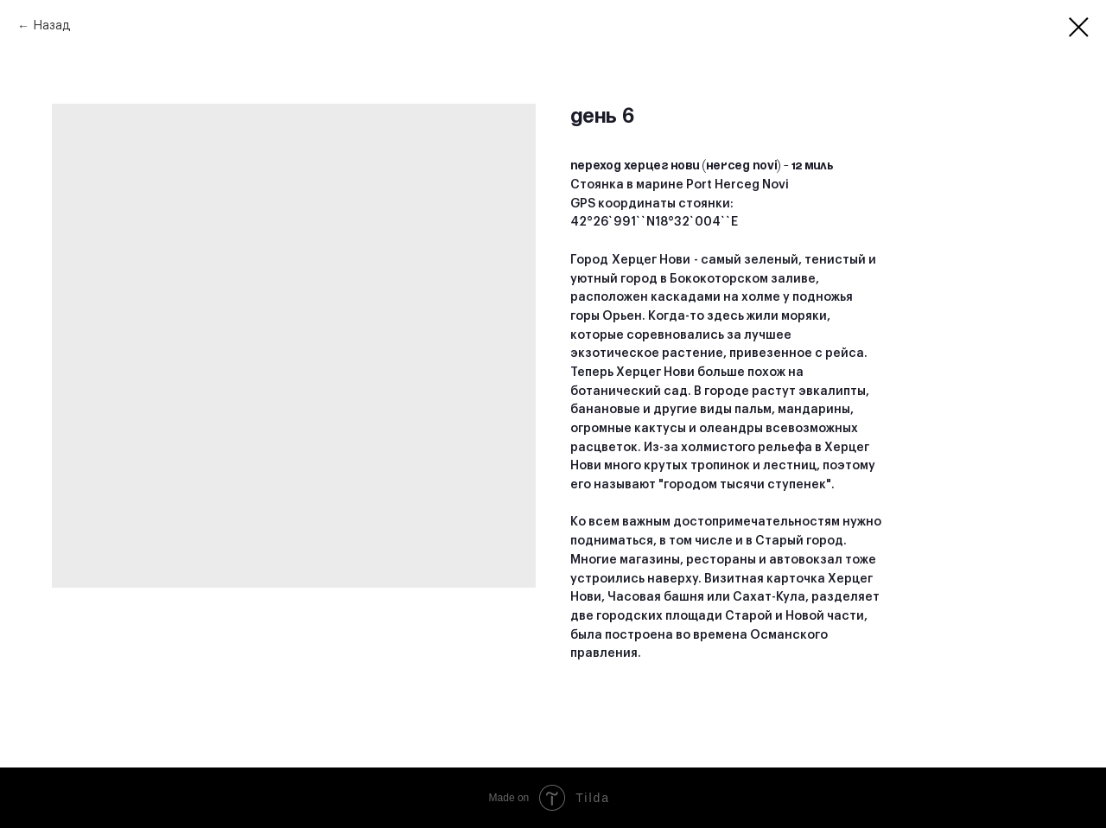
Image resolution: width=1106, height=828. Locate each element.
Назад (52, 26)
